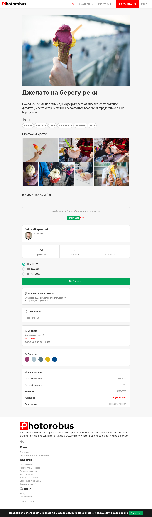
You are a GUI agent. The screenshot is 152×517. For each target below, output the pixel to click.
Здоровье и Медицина (30, 481)
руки (52, 125)
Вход (144, 4)
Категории (106, 4)
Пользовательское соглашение (34, 455)
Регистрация (127, 4)
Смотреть (86, 4)
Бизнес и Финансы (28, 471)
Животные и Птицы (29, 477)
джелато (41, 125)
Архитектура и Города (30, 468)
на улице (81, 125)
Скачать (76, 281)
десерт (28, 125)
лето (92, 125)
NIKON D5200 (31, 338)
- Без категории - (27, 465)
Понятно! (136, 513)
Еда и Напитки (119, 398)
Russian (28, 501)
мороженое (65, 125)
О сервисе (24, 452)
